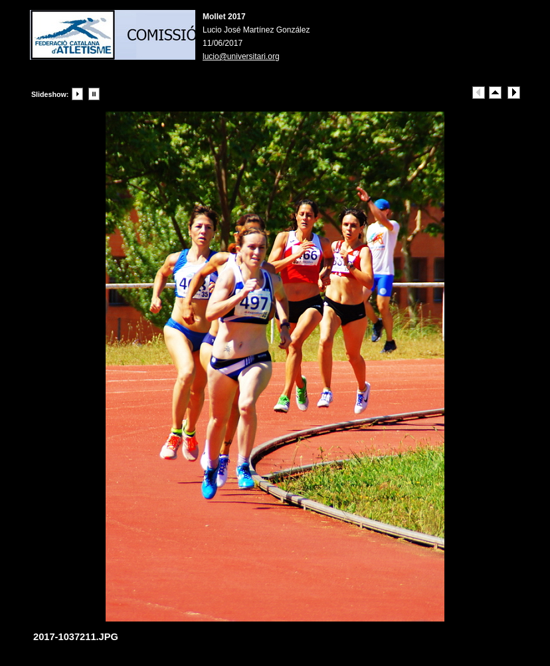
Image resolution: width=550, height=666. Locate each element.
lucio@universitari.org (241, 56)
